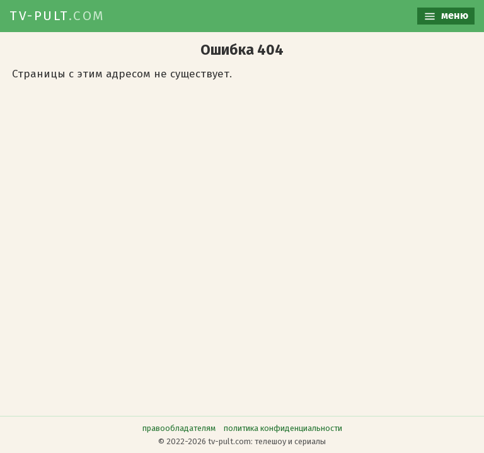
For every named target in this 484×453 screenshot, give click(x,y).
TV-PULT (57, 16)
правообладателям (179, 428)
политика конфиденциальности (283, 428)
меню (446, 16)
